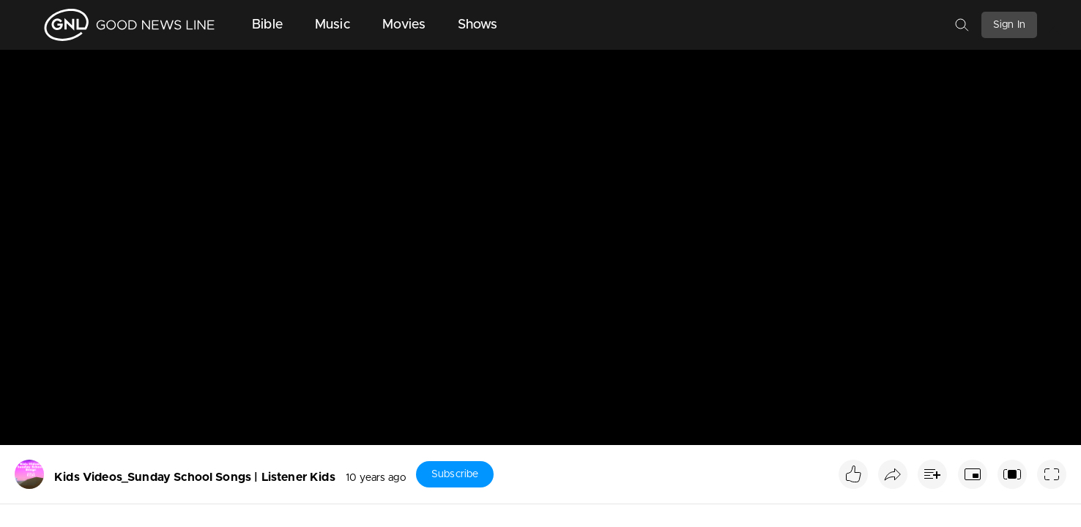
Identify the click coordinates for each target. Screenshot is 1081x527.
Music (332, 24)
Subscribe (454, 474)
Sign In (1009, 25)
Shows (478, 24)
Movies (404, 24)
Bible (267, 24)
